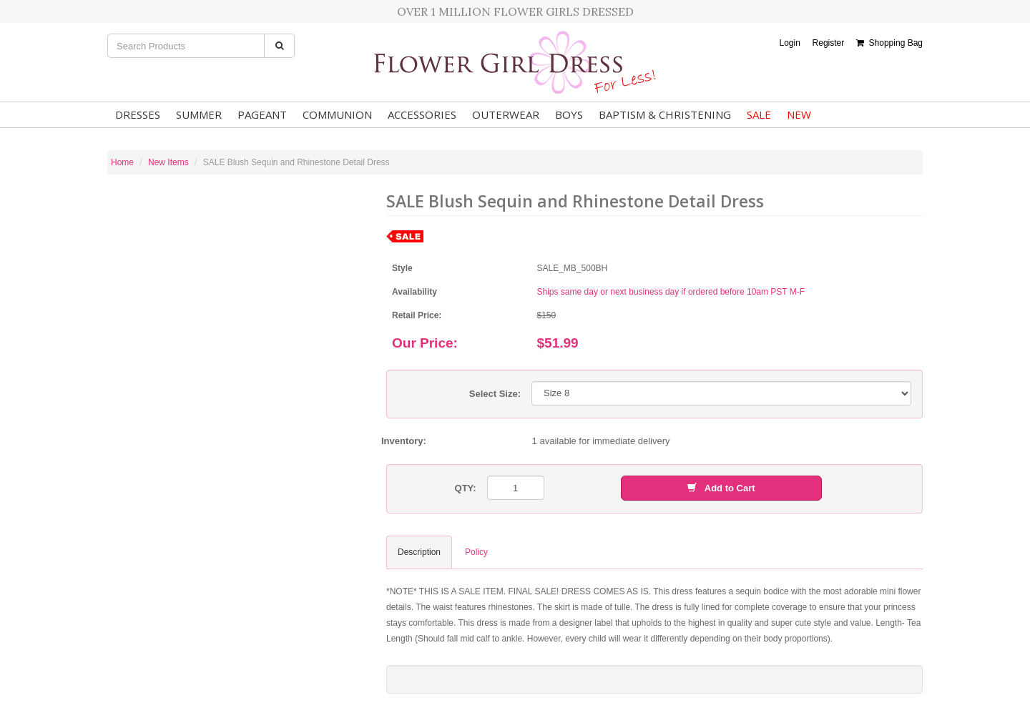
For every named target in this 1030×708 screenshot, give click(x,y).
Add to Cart (721, 488)
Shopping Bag (889, 43)
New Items (168, 162)
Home (122, 162)
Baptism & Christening (665, 114)
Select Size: (495, 393)
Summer (199, 114)
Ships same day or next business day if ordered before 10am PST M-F (671, 292)
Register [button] (829, 43)
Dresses (137, 114)
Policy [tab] (476, 552)
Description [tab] (419, 552)
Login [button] (789, 43)
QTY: (465, 488)
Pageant (262, 114)
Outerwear (505, 114)
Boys (569, 114)
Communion (337, 114)
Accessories (422, 114)
